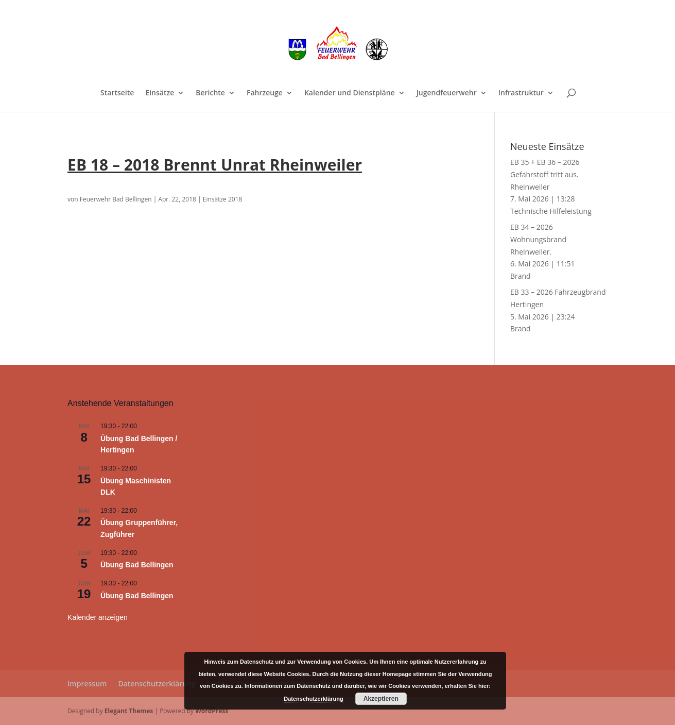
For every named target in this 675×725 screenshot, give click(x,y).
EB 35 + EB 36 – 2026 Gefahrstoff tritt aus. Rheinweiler (545, 174)
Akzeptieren (381, 698)
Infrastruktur (521, 93)
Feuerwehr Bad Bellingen (116, 199)
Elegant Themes (129, 710)
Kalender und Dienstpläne (349, 93)
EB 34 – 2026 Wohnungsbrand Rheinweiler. (538, 239)
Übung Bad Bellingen (137, 565)
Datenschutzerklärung (156, 683)
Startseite (117, 93)
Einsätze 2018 (223, 199)
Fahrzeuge (265, 93)
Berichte (210, 93)
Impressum (87, 683)
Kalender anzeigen (97, 617)
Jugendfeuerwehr (447, 93)
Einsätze (159, 93)
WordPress (211, 710)
